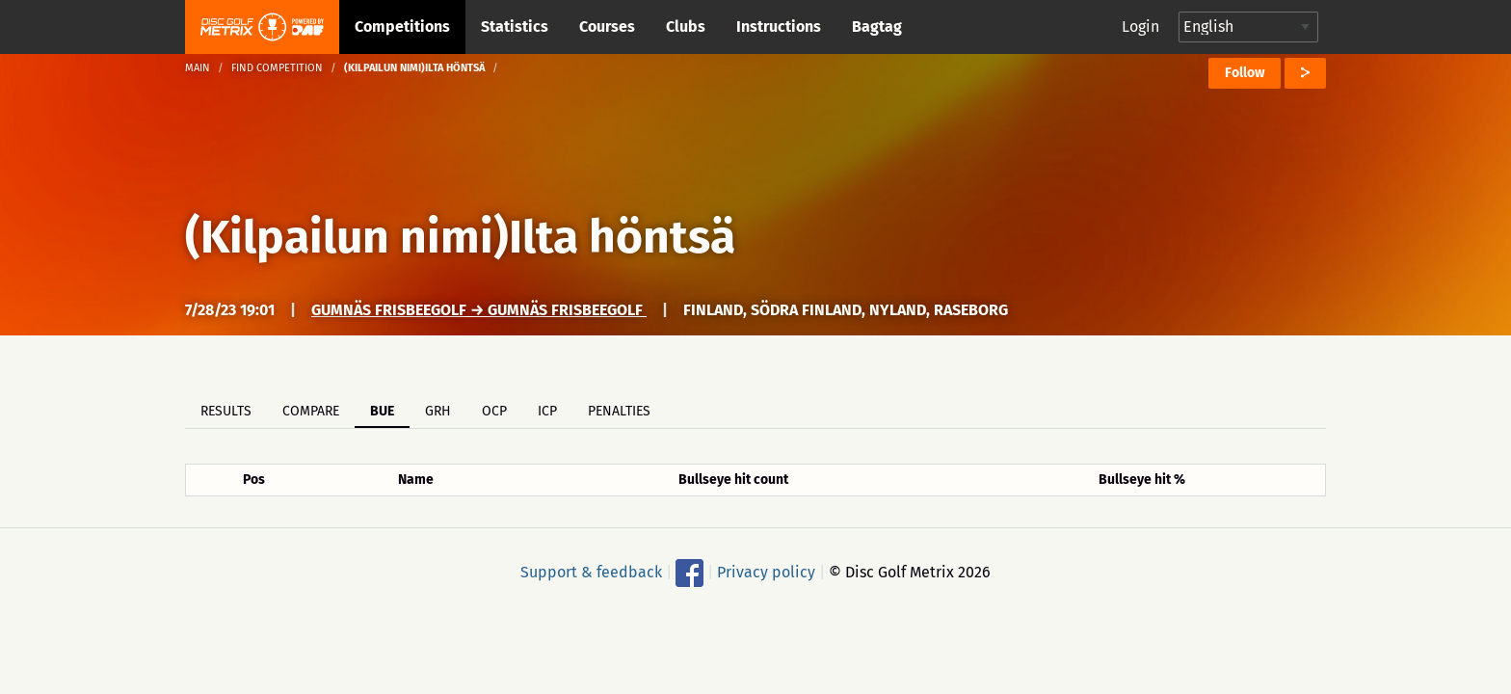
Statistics (514, 26)
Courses (607, 26)
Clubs (685, 26)
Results (226, 411)
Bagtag (877, 26)
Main (197, 68)
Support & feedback (591, 572)
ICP (547, 411)
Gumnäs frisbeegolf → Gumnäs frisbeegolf (479, 310)
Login (1140, 26)
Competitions (402, 26)
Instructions (778, 26)
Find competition (277, 68)
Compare (310, 411)
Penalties (619, 411)
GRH (438, 411)
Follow (1244, 73)
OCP (494, 411)
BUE (382, 411)
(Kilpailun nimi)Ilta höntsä (460, 237)
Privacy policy (766, 572)
